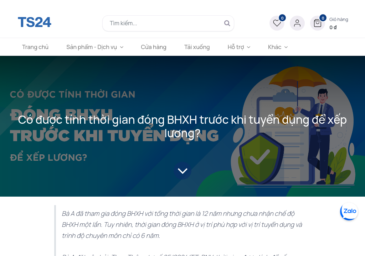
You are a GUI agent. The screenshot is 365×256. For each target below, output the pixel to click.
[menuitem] (35, 47)
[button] (329, 23)
